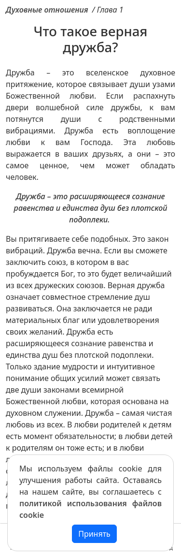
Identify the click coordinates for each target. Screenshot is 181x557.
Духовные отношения (47, 9)
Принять (94, 533)
